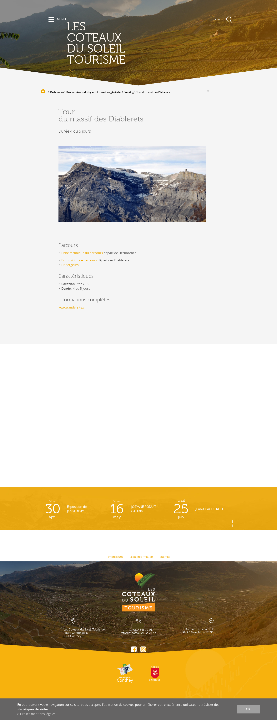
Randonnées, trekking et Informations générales (93, 92)
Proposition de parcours (79, 260)
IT (222, 19)
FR (211, 19)
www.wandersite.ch (72, 307)
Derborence (57, 92)
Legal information (141, 557)
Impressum (115, 557)
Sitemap (165, 557)
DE (215, 19)
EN (219, 19)
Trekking (129, 92)
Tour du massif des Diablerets (153, 92)
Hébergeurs (70, 265)
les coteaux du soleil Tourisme (96, 43)
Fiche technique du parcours (82, 253)
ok (248, 709)
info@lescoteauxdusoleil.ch (138, 633)
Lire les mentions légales (38, 714)
